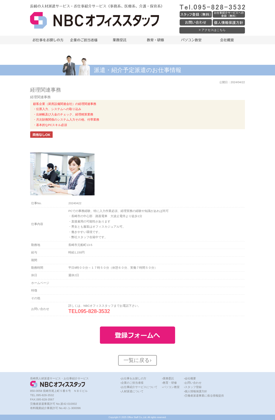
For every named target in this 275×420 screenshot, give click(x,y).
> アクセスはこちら (212, 30)
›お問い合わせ (193, 382)
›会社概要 (190, 378)
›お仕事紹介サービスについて (138, 387)
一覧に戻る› (137, 360)
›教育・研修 (169, 382)
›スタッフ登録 (193, 387)
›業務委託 (168, 378)
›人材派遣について (132, 391)
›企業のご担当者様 (132, 382)
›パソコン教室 (170, 387)
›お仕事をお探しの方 (133, 378)
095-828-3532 (94, 311)
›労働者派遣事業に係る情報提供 (204, 395)
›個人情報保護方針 (195, 391)
